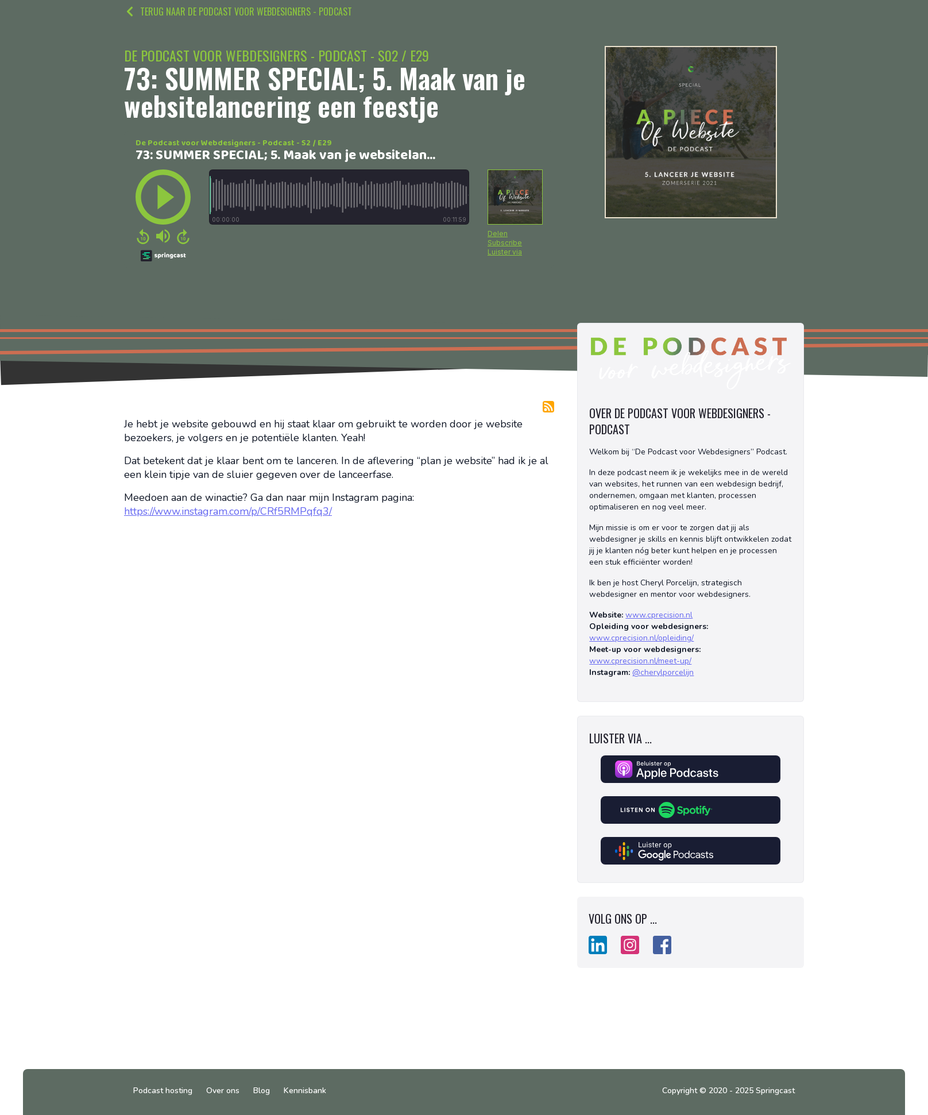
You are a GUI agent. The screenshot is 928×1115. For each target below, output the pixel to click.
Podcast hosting (162, 1090)
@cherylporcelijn (663, 672)
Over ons (222, 1090)
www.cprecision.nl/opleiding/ (641, 637)
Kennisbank (305, 1090)
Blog (261, 1090)
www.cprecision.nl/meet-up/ (640, 660)
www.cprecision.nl (659, 614)
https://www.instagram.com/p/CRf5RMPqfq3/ (228, 511)
